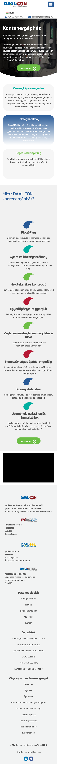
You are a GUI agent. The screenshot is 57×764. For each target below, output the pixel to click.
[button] (51, 4)
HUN (10, 13)
